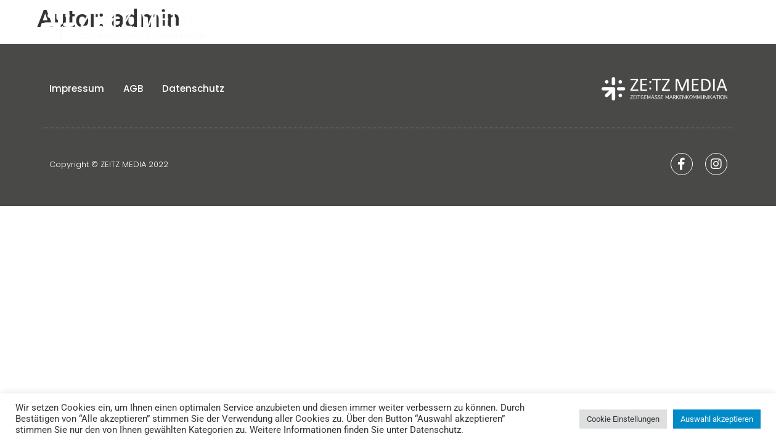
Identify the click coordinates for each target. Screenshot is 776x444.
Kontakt (711, 24)
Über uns (480, 24)
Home (421, 24)
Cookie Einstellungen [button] (623, 419)
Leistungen (637, 24)
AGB (133, 92)
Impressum (76, 92)
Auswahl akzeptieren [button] (716, 419)
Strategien (556, 24)
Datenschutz (193, 92)
